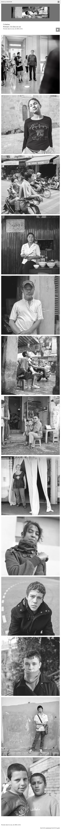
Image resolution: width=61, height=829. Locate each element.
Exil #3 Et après (56, 828)
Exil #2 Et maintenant (45, 828)
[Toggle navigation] (58, 2)
